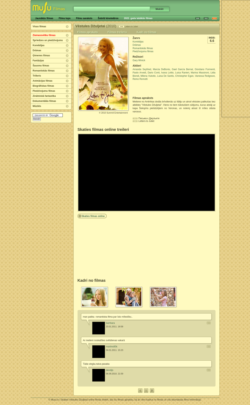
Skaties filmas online (93, 216)
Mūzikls (37, 106)
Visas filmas (39, 26)
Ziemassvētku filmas (44, 35)
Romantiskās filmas (44, 70)
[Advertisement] (155, 88)
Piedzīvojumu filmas (44, 91)
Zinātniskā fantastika (44, 96)
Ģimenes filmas (41, 55)
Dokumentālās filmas (44, 101)
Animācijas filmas (42, 80)
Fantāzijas (38, 60)
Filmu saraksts (84, 18)
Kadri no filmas (146, 32)
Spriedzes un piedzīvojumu (48, 40)
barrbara (110, 323)
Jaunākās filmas (44, 18)
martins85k (111, 346)
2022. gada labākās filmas (138, 18)
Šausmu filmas (41, 65)
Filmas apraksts (87, 32)
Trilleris (37, 75)
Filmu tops (65, 18)
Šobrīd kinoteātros (108, 18)
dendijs (109, 370)
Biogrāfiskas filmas (43, 86)
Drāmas (37, 50)
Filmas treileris (117, 32)
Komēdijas (39, 45)
